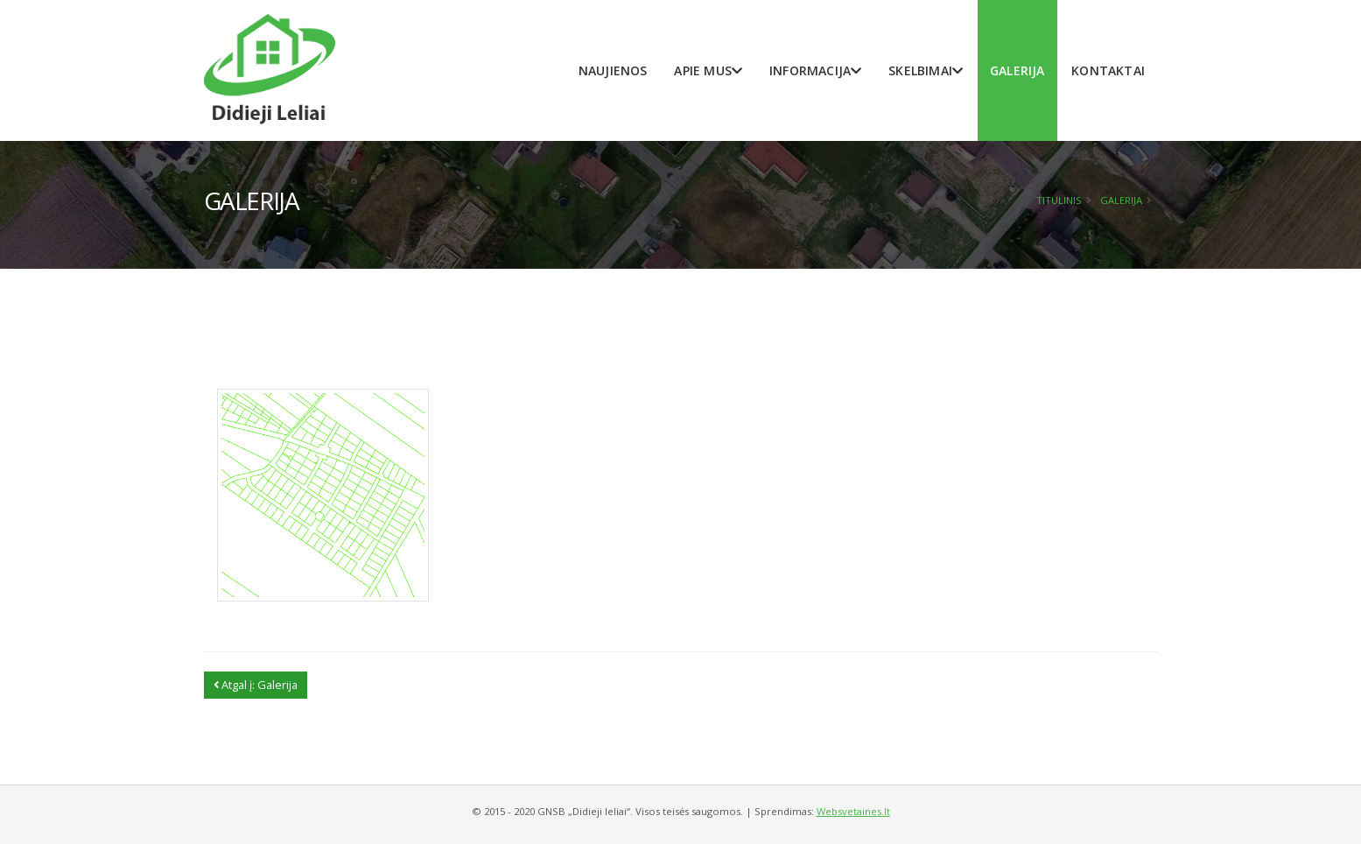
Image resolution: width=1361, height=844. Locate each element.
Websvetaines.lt (853, 811)
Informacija (815, 70)
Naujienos (613, 70)
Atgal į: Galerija (256, 685)
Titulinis (1059, 200)
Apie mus (708, 70)
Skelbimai (925, 70)
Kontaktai (1108, 70)
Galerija (1017, 70)
